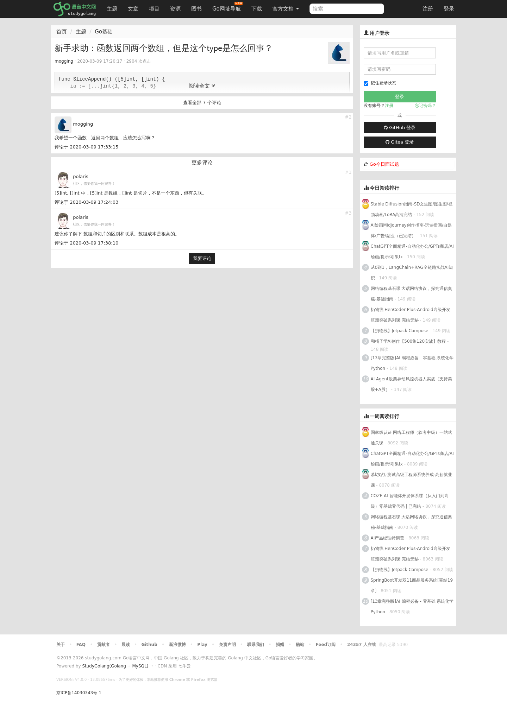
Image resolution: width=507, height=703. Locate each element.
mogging (64, 61)
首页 (61, 31)
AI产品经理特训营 (388, 538)
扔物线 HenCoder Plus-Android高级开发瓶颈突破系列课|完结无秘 (410, 315)
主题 (112, 9)
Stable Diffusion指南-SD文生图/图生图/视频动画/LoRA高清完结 (411, 209)
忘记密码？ (425, 105)
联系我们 (255, 644)
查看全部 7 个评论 (202, 102)
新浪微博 (177, 644)
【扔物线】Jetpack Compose (399, 330)
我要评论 (202, 258)
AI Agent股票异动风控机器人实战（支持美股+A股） (411, 384)
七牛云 (184, 666)
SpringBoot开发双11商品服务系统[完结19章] (412, 585)
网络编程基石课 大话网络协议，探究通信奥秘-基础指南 (411, 294)
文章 (133, 9)
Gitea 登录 (400, 142)
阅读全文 (202, 86)
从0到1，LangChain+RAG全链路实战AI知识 (412, 272)
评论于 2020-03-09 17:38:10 (86, 243)
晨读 (125, 644)
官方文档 (286, 9)
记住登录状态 (380, 83)
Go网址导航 (227, 7)
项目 (154, 9)
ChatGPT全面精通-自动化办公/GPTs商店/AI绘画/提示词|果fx (412, 251)
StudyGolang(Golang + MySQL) (115, 666)
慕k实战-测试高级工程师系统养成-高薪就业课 (411, 480)
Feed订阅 (326, 644)
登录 (449, 9)
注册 (428, 9)
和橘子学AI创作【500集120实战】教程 (408, 341)
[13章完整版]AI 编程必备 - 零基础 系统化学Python (412, 363)
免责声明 (227, 644)
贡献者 (103, 644)
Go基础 (104, 31)
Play (202, 644)
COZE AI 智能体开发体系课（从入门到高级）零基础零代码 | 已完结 (410, 501)
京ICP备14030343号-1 (78, 692)
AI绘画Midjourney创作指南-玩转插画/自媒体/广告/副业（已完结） (411, 230)
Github (149, 644)
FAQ (81, 644)
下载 (256, 9)
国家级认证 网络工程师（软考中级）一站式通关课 (411, 437)
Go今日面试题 (384, 164)
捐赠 (280, 644)
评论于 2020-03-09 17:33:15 (86, 147)
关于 (60, 644)
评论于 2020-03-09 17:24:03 (86, 202)
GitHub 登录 (399, 127)
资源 (175, 9)
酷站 (300, 644)
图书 (196, 9)
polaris (80, 176)
